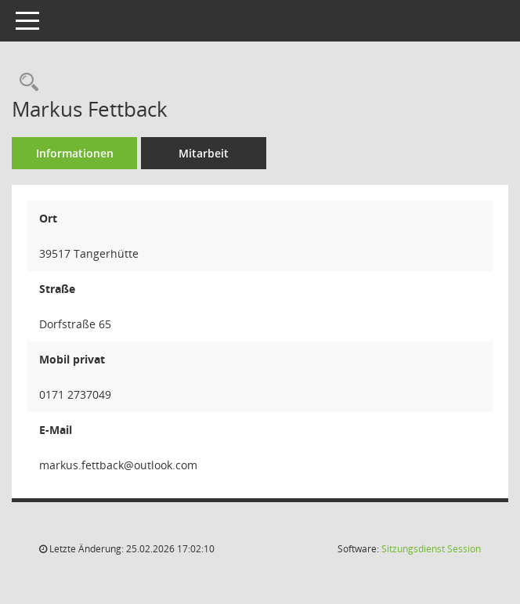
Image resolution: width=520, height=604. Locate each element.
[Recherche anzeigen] (25, 83)
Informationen (75, 153)
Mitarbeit (204, 153)
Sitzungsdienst (431, 548)
